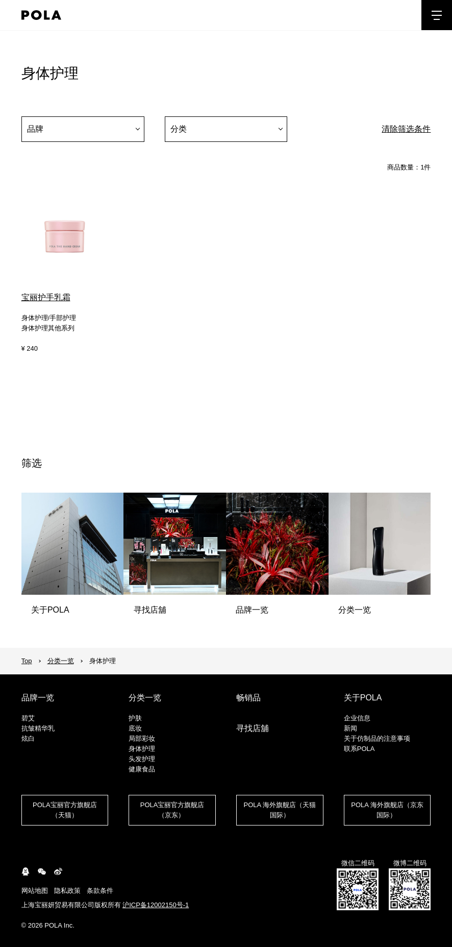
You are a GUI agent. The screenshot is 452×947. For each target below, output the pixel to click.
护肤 (135, 718)
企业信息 (357, 718)
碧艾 (28, 718)
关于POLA (363, 697)
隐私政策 (67, 890)
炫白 (28, 738)
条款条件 (100, 890)
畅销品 (248, 697)
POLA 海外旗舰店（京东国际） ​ (387, 810)
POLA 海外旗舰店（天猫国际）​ (280, 810)
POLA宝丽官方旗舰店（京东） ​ (172, 810)
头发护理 (142, 759)
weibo (58, 871)
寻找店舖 (252, 728)
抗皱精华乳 (38, 728)
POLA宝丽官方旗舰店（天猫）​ (65, 810)
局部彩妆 (142, 738)
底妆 (135, 728)
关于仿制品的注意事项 (377, 738)
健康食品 (142, 769)
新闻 (350, 728)
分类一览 (60, 661)
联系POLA (359, 748)
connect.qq (25, 871)
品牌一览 (37, 697)
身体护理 (142, 748)
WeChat (42, 871)
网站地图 (34, 890)
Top (26, 661)
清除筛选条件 (406, 129)
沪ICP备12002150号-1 (155, 905)
